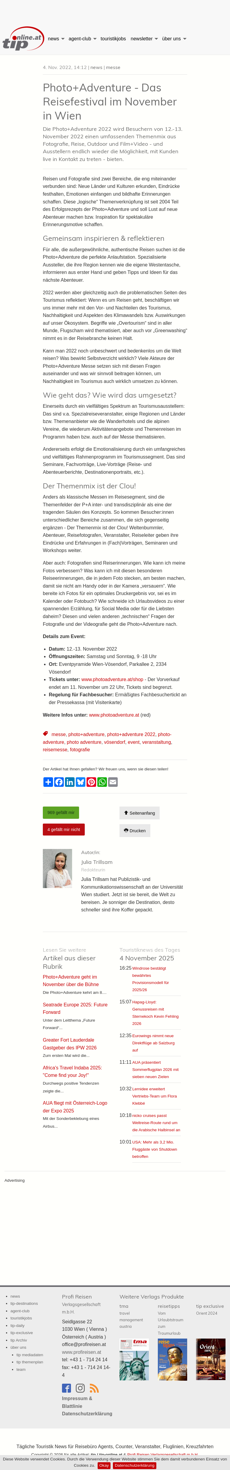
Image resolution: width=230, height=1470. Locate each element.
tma (131, 1316)
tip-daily (17, 1325)
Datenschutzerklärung (134, 1465)
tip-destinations (24, 1303)
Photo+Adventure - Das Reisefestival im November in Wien (110, 101)
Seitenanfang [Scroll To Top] (139, 813)
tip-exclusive (21, 1332)
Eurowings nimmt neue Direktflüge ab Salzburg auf (153, 1043)
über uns (171, 38)
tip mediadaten (29, 1355)
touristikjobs (113, 38)
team (20, 1369)
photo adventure (84, 742)
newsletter (142, 38)
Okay (104, 1465)
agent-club (80, 38)
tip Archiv (18, 1340)
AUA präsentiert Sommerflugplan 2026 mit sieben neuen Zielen (155, 1069)
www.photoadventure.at (114, 715)
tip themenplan (29, 1362)
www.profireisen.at (81, 1352)
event (134, 742)
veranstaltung (156, 742)
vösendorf (114, 742)
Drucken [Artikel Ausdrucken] (135, 830)
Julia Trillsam (97, 862)
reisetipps (170, 1319)
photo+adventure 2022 (131, 734)
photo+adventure (86, 734)
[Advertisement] (115, 10)
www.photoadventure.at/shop (112, 679)
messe (113, 67)
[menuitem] (23, 39)
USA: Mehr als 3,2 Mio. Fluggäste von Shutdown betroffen (154, 1149)
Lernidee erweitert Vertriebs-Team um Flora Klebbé (154, 1096)
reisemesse (55, 749)
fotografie (80, 749)
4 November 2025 (149, 954)
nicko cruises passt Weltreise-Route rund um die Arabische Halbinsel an (156, 1122)
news (53, 38)
